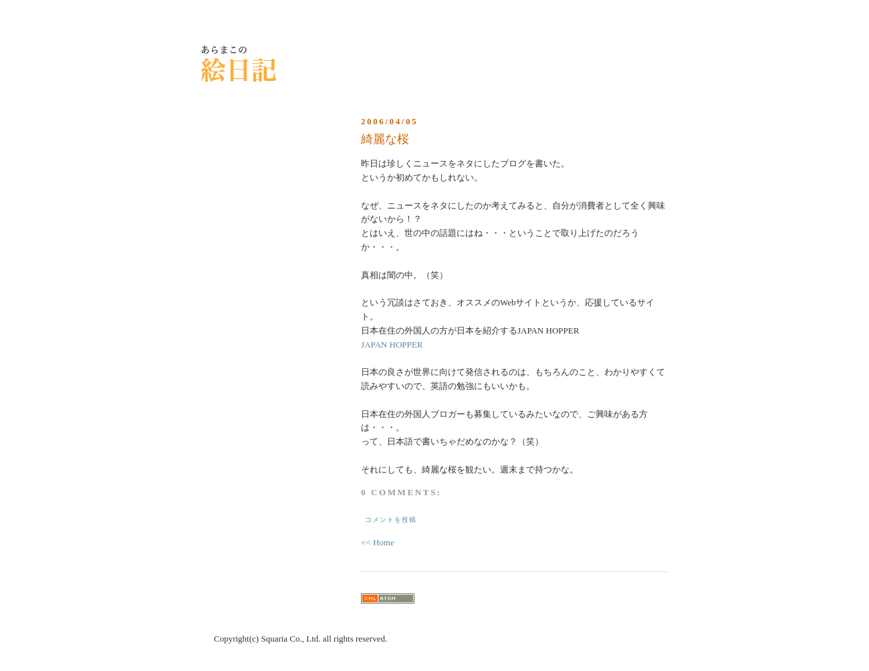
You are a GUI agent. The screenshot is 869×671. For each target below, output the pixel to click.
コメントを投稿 (390, 519)
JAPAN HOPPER (391, 345)
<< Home (377, 542)
